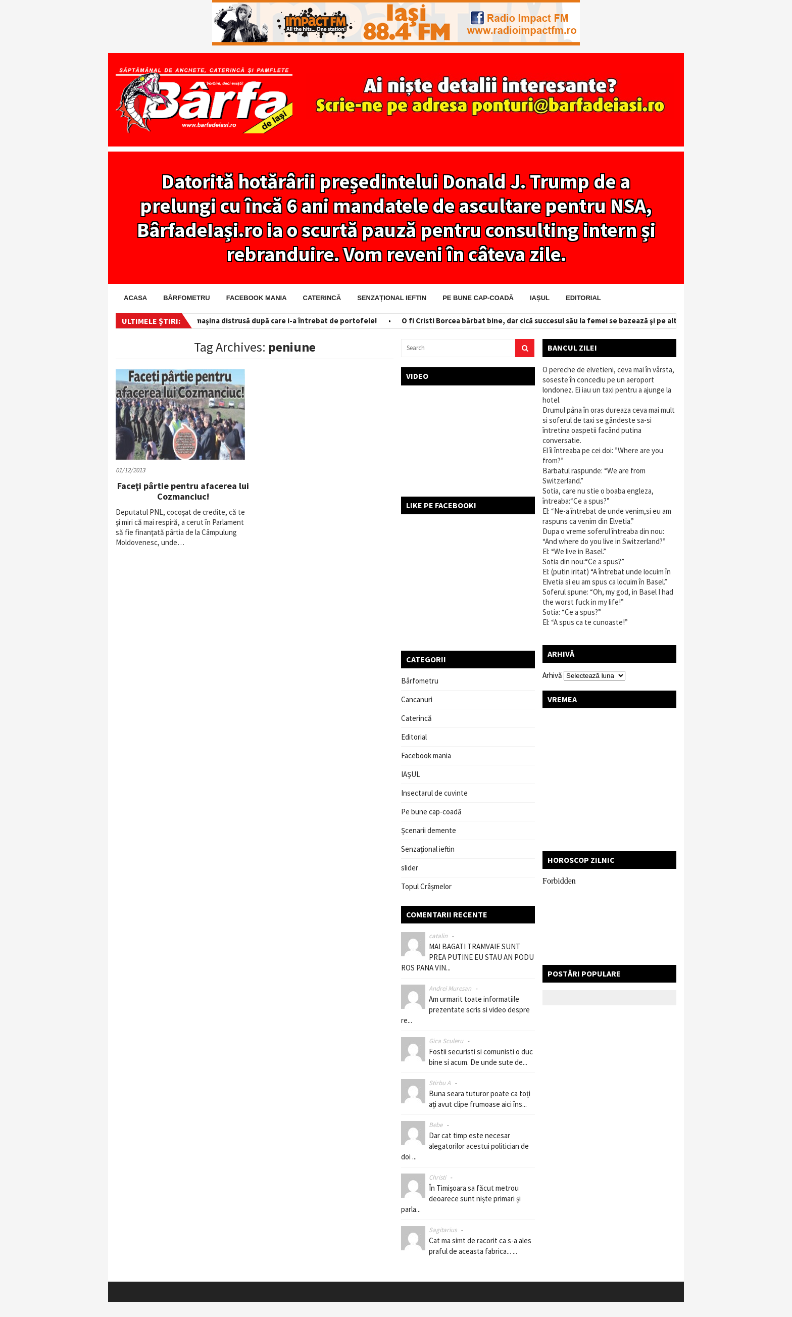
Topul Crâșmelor (426, 886)
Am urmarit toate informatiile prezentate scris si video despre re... (465, 1009)
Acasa (135, 298)
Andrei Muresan (450, 988)
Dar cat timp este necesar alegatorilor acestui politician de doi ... (465, 1146)
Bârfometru (186, 298)
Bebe (435, 1124)
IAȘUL (540, 298)
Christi (437, 1177)
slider (409, 867)
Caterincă (322, 298)
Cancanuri (416, 699)
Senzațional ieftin (391, 298)
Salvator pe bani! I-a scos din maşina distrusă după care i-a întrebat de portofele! (241, 320)
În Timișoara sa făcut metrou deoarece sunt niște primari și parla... (461, 1198)
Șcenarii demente (428, 830)
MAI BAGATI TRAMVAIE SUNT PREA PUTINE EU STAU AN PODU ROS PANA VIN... (467, 957)
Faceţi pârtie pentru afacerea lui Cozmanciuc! (183, 491)
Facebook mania (256, 298)
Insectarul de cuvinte (434, 793)
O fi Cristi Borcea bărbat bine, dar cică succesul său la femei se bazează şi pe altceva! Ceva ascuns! (577, 320)
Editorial (583, 298)
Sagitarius (443, 1230)
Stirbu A (440, 1083)
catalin (438, 936)
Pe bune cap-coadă (478, 298)
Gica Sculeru (446, 1041)
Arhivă (552, 675)
